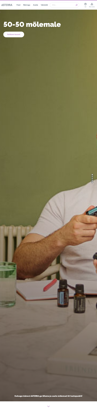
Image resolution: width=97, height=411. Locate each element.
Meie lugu (26, 5)
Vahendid (44, 5)
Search (76, 5)
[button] (92, 174)
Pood (18, 5)
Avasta (35, 5)
